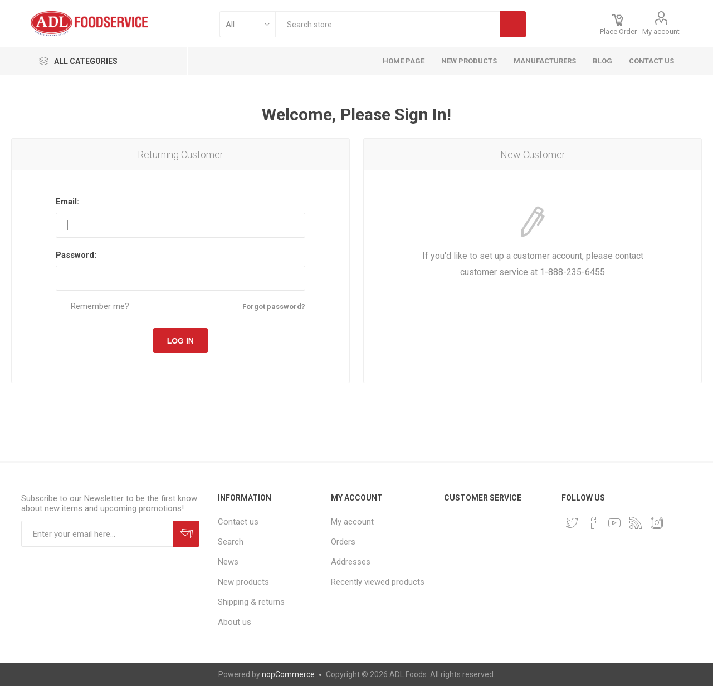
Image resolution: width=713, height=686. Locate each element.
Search (230, 542)
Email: (67, 202)
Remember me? (100, 306)
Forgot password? (273, 306)
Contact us (238, 522)
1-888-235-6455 (572, 272)
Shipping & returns (251, 602)
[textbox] (387, 24)
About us (234, 622)
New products (243, 582)
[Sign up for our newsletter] (97, 534)
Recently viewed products (377, 582)
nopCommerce (288, 674)
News (228, 562)
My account (661, 31)
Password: (76, 255)
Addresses (350, 562)
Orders (343, 542)
